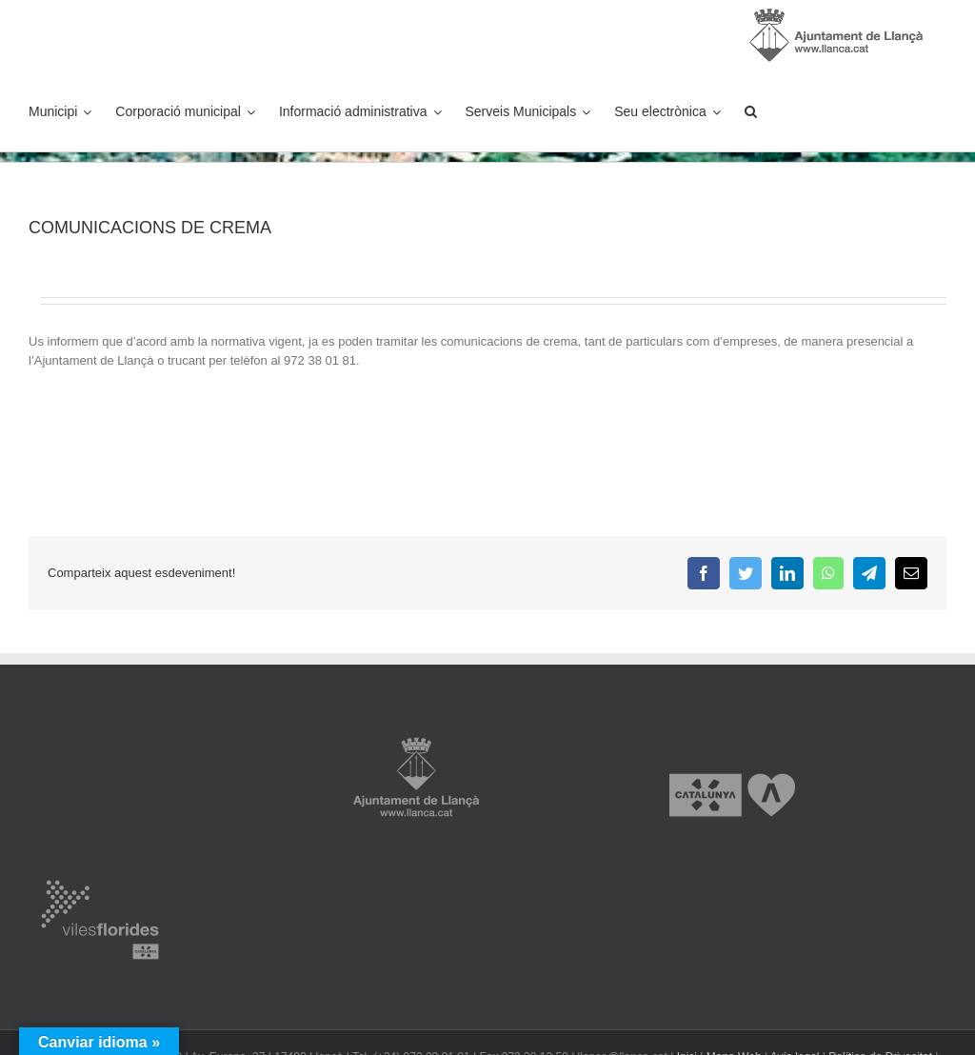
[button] (751, 111)
